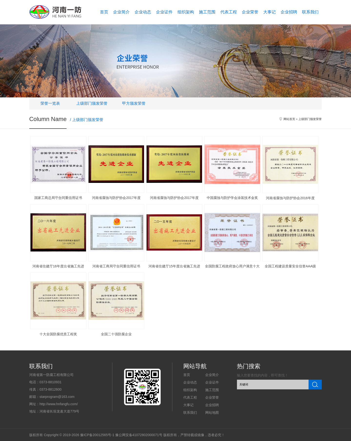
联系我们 (310, 12)
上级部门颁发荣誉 (91, 103)
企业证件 (164, 12)
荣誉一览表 (50, 103)
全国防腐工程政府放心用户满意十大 (232, 266)
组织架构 (185, 12)
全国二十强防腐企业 (116, 334)
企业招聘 (289, 12)
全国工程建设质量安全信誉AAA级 (290, 266)
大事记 (269, 12)
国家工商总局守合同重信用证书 (58, 198)
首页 (104, 12)
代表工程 (228, 12)
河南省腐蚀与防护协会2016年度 (290, 198)
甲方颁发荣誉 (134, 103)
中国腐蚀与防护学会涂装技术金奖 (232, 198)
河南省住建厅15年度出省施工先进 (174, 266)
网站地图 (212, 412)
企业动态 (143, 12)
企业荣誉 (250, 12)
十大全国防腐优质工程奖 (58, 334)
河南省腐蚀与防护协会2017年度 (116, 198)
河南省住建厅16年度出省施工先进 (58, 266)
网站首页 (289, 119)
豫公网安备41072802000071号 (138, 435)
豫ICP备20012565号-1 (97, 435)
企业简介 (121, 12)
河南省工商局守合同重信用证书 (116, 266)
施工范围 (207, 12)
